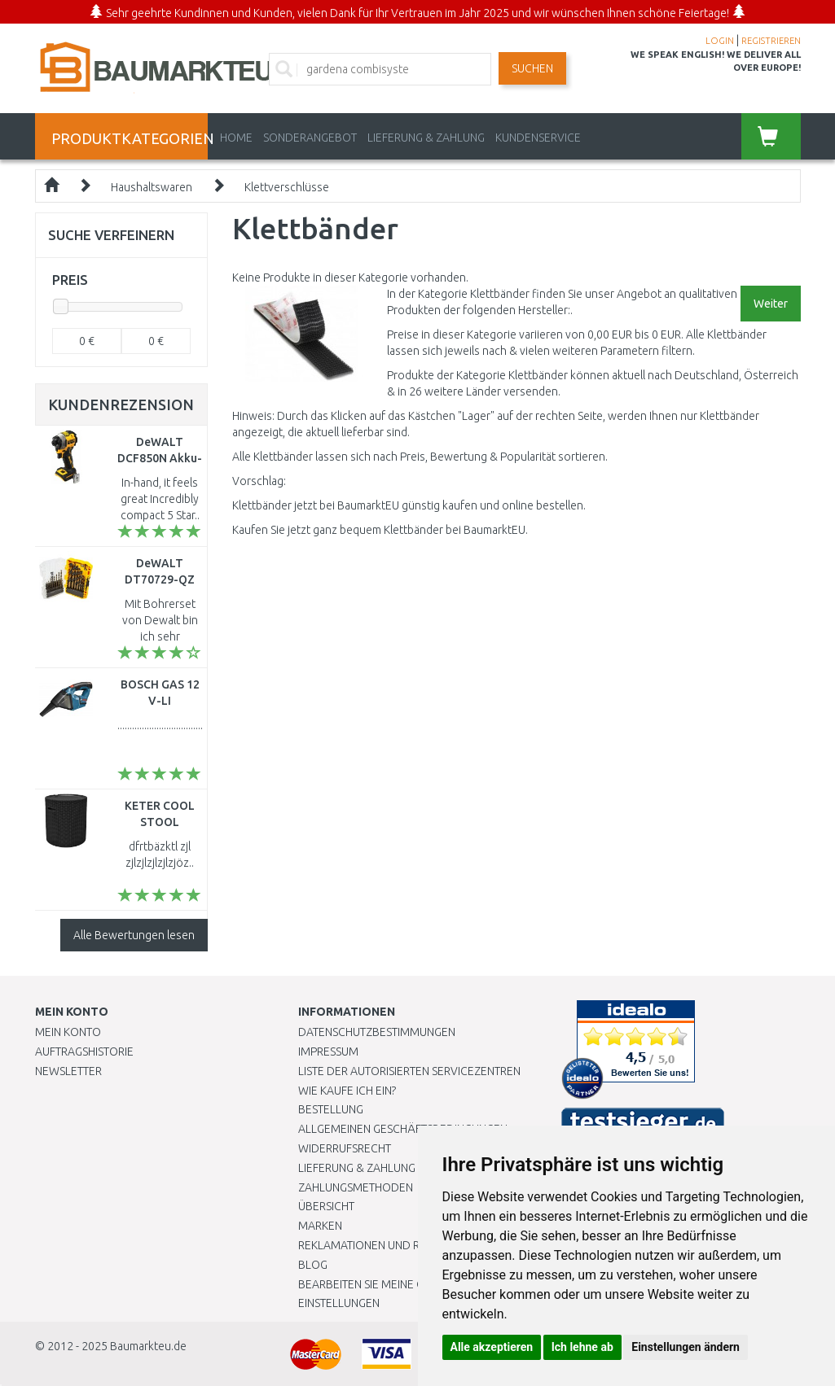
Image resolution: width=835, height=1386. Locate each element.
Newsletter (68, 1071)
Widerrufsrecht (344, 1148)
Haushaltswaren (151, 187)
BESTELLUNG (330, 1109)
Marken (320, 1225)
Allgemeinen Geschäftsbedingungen (403, 1128)
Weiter (771, 303)
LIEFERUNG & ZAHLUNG (426, 137)
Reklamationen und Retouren (383, 1245)
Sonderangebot (310, 137)
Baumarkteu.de (148, 1346)
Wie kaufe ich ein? (347, 1090)
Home (236, 137)
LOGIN (719, 41)
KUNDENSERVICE (538, 137)
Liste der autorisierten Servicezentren (409, 1071)
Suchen (532, 68)
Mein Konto (68, 1031)
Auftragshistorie (84, 1051)
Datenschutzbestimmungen (376, 1031)
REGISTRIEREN (771, 41)
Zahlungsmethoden (355, 1187)
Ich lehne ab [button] (582, 1346)
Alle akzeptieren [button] (492, 1346)
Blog (312, 1264)
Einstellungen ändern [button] (685, 1346)
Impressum (328, 1051)
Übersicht (326, 1206)
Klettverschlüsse (286, 187)
